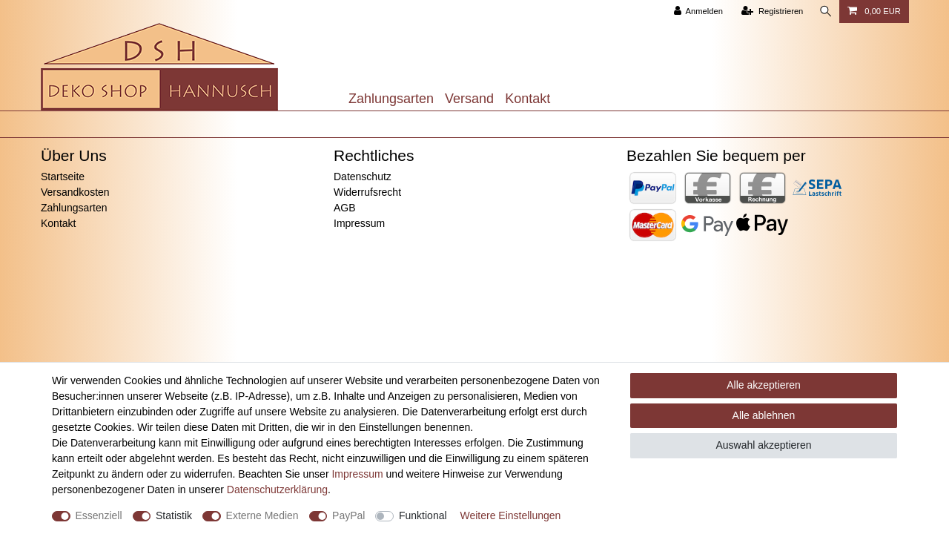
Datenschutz (362, 176)
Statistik (174, 515)
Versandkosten (75, 192)
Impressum (359, 223)
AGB (345, 208)
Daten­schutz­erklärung (277, 489)
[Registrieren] (771, 11)
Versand (469, 98)
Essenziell (99, 515)
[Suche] (824, 11)
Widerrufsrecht (367, 192)
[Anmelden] (697, 11)
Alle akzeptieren (764, 385)
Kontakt (527, 98)
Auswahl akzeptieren (763, 445)
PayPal (348, 515)
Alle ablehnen (764, 415)
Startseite (63, 176)
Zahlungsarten (391, 98)
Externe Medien (262, 515)
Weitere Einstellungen (510, 515)
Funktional (423, 515)
